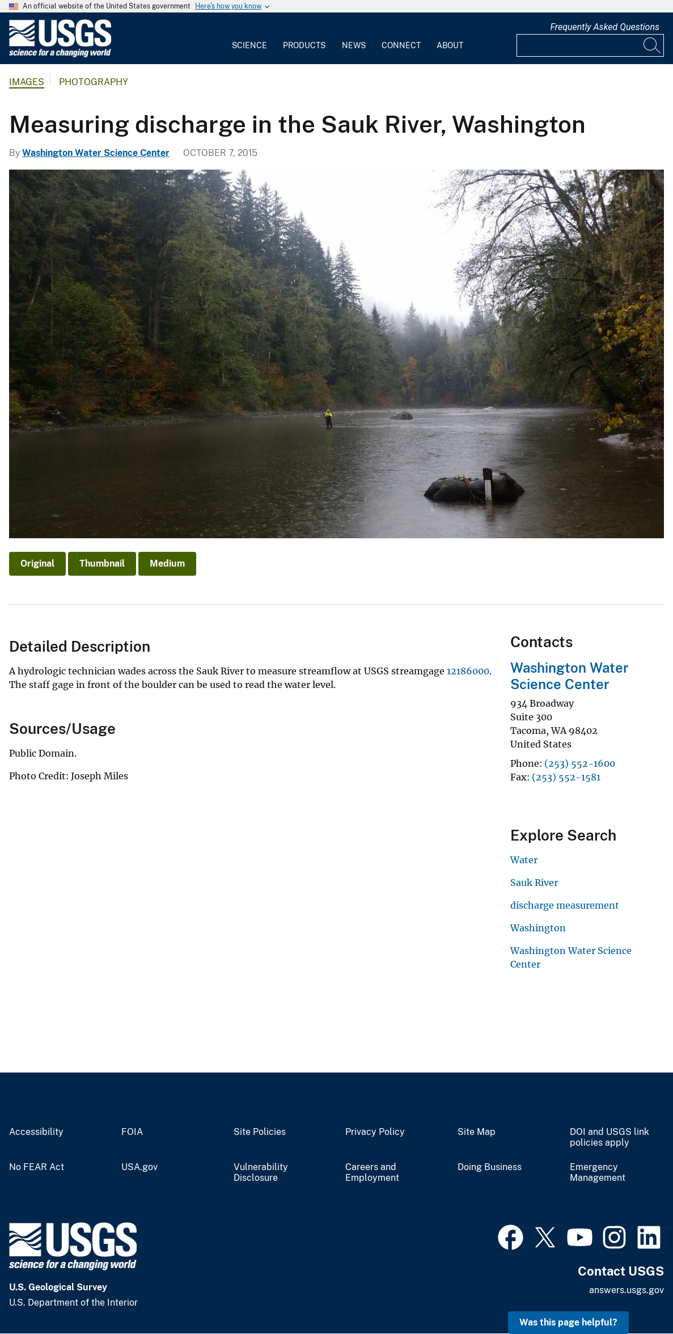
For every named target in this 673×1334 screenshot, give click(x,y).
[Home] (60, 54)
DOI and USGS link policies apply (609, 1137)
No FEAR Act (36, 1167)
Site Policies (260, 1132)
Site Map (477, 1132)
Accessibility (36, 1132)
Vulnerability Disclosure (261, 1172)
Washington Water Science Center (96, 152)
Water (523, 860)
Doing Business (490, 1167)
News (354, 45)
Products (304, 45)
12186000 (468, 671)
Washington (538, 928)
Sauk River (534, 882)
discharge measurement (564, 905)
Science (249, 45)
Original (37, 563)
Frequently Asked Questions (604, 27)
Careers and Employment (372, 1172)
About (450, 45)
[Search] (652, 45)
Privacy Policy (375, 1132)
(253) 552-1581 (566, 777)
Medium (167, 563)
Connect (401, 45)
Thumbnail (102, 563)
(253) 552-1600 (579, 763)
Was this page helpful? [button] (568, 1322)
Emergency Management (597, 1172)
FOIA (132, 1132)
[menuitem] (249, 38)
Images (26, 82)
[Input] (590, 45)
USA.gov (139, 1167)
